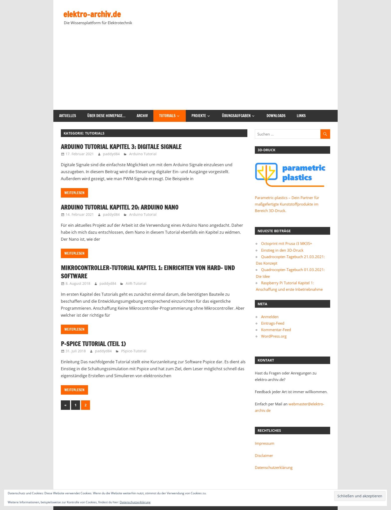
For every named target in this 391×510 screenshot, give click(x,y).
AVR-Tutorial (136, 283)
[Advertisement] (195, 72)
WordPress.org (274, 336)
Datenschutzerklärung (274, 467)
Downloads (276, 115)
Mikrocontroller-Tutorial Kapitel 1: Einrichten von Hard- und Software (148, 272)
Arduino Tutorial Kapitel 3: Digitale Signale (121, 147)
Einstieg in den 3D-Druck (282, 250)
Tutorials (167, 115)
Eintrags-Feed (272, 323)
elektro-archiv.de (92, 14)
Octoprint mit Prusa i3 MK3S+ (286, 243)
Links (301, 115)
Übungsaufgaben (236, 115)
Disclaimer (264, 455)
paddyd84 (111, 153)
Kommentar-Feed (276, 329)
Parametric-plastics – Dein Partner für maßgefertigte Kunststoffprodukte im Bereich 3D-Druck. (287, 204)
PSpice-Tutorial (133, 351)
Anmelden (270, 316)
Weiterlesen (74, 192)
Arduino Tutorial (143, 153)
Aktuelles (67, 115)
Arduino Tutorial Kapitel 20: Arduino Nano (119, 207)
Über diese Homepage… (106, 115)
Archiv (142, 115)
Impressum (264, 443)
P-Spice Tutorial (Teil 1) (93, 344)
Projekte (199, 115)
